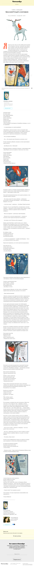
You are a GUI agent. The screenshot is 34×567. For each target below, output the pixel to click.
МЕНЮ (16, 4)
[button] (31, 65)
